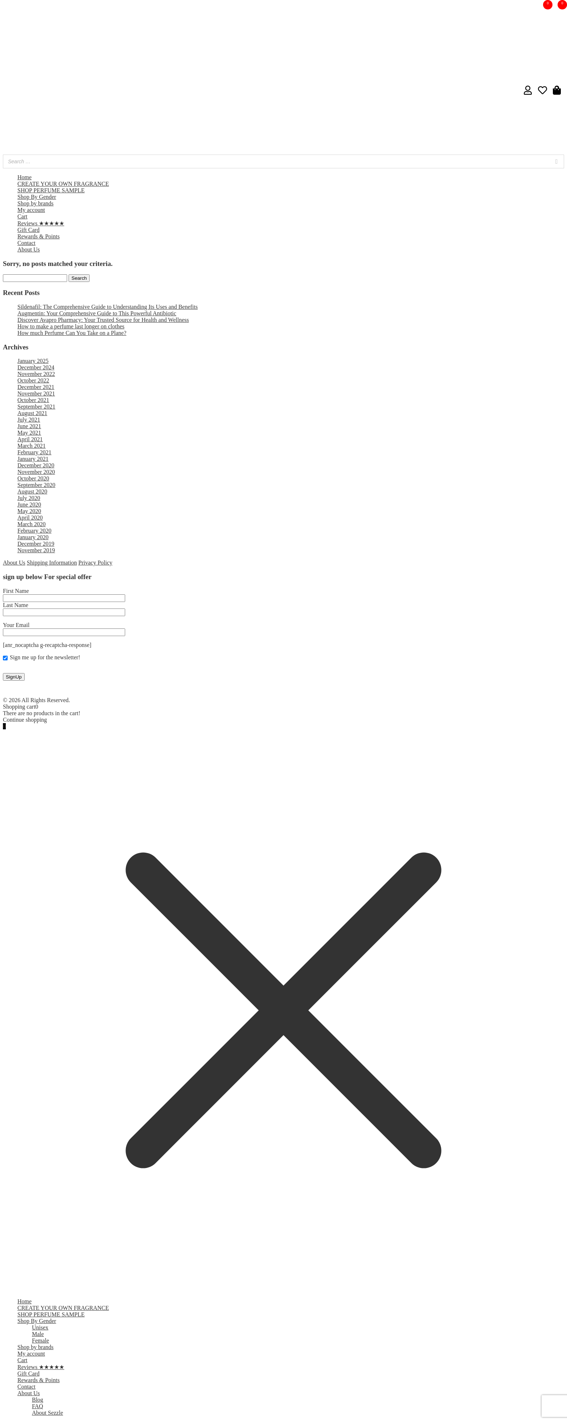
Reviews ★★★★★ (40, 223)
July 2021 (28, 420)
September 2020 (36, 485)
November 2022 (36, 374)
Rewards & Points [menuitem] (38, 1380)
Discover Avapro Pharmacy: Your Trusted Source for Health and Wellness (103, 320)
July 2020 (28, 498)
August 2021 (32, 413)
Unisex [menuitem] (40, 1327)
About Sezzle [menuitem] (47, 1413)
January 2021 (33, 459)
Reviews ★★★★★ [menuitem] (40, 1367)
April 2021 (30, 439)
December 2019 (35, 544)
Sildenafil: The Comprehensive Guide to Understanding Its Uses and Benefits (107, 307)
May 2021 (29, 433)
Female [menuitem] (40, 1340)
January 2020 (33, 537)
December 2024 (35, 367)
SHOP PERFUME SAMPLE (51, 190)
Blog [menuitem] (37, 1400)
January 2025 (33, 361)
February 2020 (34, 531)
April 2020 (30, 518)
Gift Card (28, 230)
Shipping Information (52, 563)
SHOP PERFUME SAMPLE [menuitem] (51, 1314)
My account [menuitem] (31, 1354)
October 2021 (33, 400)
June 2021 (29, 426)
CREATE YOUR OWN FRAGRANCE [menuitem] (63, 1308)
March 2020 (31, 524)
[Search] (556, 161)
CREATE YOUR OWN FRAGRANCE (63, 184)
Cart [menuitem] (22, 1360)
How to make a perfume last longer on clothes (70, 326)
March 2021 (31, 446)
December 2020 (35, 465)
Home (24, 177)
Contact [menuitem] (26, 1387)
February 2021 (34, 452)
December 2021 (35, 387)
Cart (22, 216)
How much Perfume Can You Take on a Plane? (71, 333)
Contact (26, 243)
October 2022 (33, 380)
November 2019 (36, 550)
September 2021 (36, 406)
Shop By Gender (36, 197)
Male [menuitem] (38, 1334)
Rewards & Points (38, 236)
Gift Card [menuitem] (28, 1373)
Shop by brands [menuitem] (35, 1347)
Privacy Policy (95, 563)
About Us (28, 249)
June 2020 (29, 504)
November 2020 (36, 472)
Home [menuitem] (24, 1301)
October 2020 (33, 478)
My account (31, 210)
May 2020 (29, 511)
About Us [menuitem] (28, 1393)
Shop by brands (35, 203)
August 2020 (32, 491)
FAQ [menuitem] (37, 1406)
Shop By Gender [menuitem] (36, 1321)
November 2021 (36, 393)
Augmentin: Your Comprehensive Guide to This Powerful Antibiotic (96, 313)
